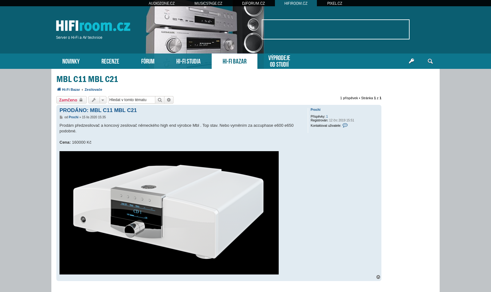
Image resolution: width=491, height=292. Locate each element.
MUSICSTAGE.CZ (208, 3)
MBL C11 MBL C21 (87, 79)
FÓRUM (147, 60)
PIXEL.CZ (334, 3)
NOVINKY (71, 60)
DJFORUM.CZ (253, 3)
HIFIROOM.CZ (296, 3)
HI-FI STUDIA (188, 60)
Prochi (315, 109)
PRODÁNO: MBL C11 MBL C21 (98, 110)
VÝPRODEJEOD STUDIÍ (279, 60)
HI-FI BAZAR (234, 60)
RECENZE (110, 60)
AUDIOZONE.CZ (162, 3)
